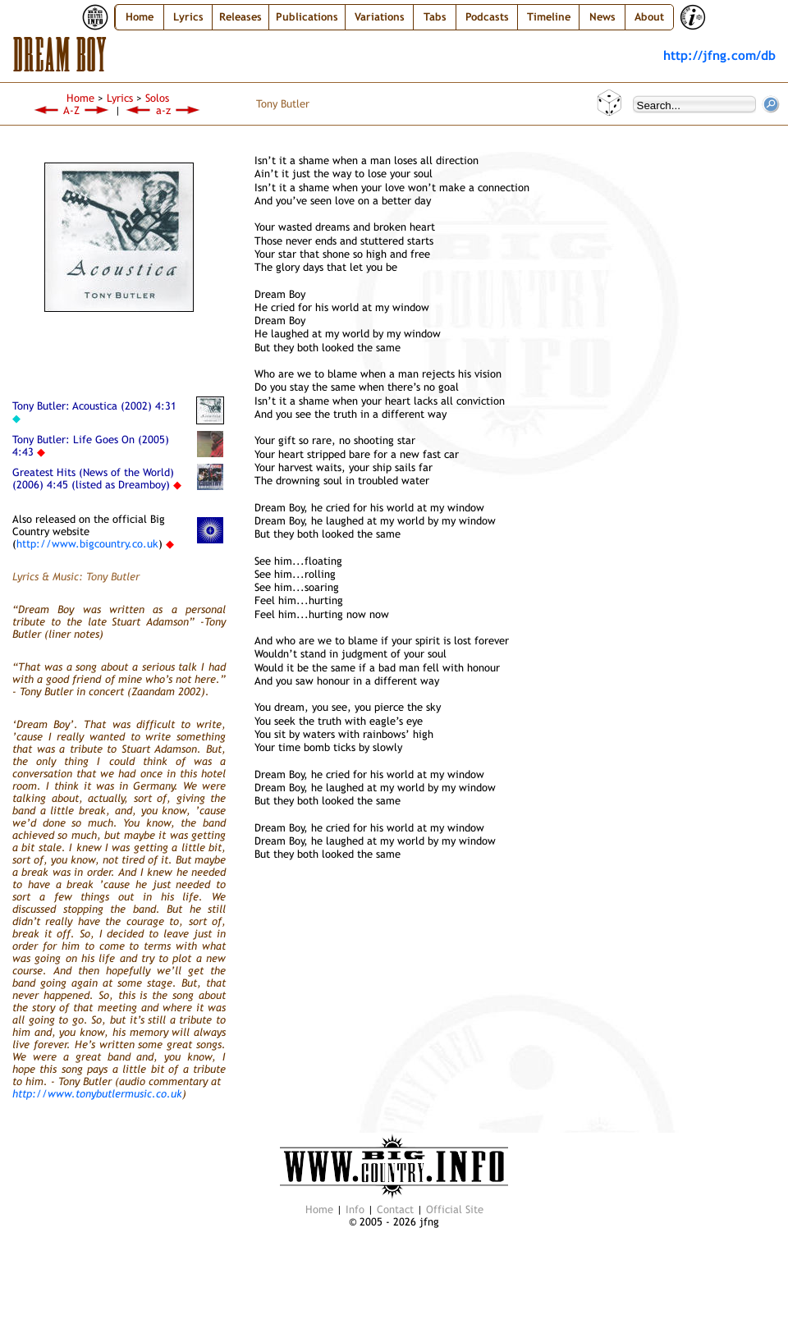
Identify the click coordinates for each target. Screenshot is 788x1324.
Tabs (435, 17)
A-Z (71, 110)
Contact (395, 1209)
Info (355, 1209)
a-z (163, 110)
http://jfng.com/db (719, 55)
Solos (157, 98)
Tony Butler (282, 104)
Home (139, 17)
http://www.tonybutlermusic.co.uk (97, 1094)
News (602, 17)
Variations (380, 17)
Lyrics (120, 98)
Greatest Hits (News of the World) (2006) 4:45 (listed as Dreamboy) (93, 478)
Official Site (454, 1209)
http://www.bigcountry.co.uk (87, 544)
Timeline (548, 17)
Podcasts (487, 17)
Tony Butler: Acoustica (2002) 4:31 (94, 406)
